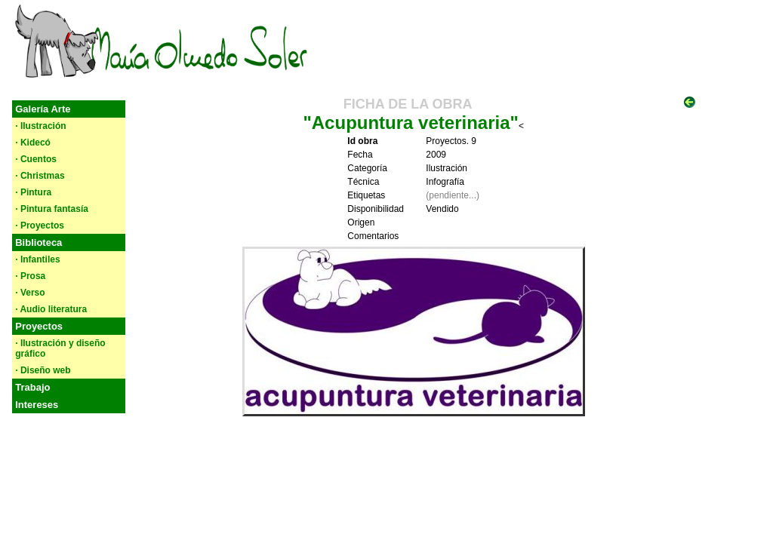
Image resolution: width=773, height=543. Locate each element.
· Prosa (30, 276)
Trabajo (32, 387)
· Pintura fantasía (51, 209)
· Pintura (33, 192)
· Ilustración (40, 126)
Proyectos (39, 326)
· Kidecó (33, 142)
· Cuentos (36, 159)
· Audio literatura (51, 309)
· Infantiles (37, 259)
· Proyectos (39, 225)
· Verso (30, 292)
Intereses (36, 404)
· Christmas (39, 175)
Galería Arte (42, 109)
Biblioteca (38, 242)
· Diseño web (42, 370)
